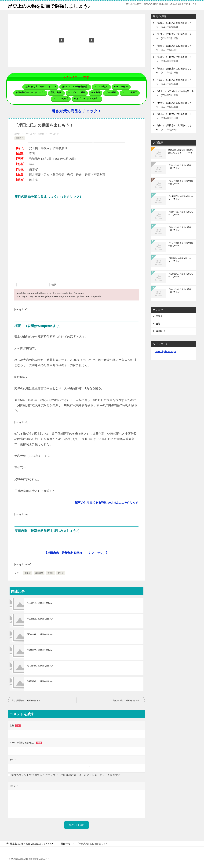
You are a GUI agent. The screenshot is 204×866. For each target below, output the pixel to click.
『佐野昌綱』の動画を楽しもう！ (41, 681)
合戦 (158, 323)
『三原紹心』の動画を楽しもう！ (41, 603)
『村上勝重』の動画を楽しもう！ (41, 618)
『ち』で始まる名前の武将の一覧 (180, 290)
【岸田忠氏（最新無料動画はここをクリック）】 (76, 552)
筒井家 (50, 573)
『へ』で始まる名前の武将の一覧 (180, 244)
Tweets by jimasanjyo (165, 351)
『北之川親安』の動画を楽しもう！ (27, 700)
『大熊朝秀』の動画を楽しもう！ (41, 650)
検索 (53, 284)
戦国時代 (19, 138)
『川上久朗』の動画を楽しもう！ (41, 665)
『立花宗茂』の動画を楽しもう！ (180, 197)
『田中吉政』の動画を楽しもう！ (41, 634)
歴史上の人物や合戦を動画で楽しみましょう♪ (180, 151)
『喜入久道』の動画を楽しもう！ (127, 700)
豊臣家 (61, 573)
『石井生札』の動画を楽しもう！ (180, 275)
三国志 (159, 316)
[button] (61, 40)
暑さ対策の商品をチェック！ (76, 111)
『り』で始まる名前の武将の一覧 (180, 228)
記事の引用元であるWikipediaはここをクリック (107, 502)
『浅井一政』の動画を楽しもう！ (180, 213)
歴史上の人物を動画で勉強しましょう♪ (50, 5)
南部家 (28, 573)
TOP (32, 843)
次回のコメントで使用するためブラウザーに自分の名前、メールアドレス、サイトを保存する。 (67, 775)
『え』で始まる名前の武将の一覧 (180, 182)
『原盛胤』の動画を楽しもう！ (179, 259)
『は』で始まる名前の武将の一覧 (180, 166)
